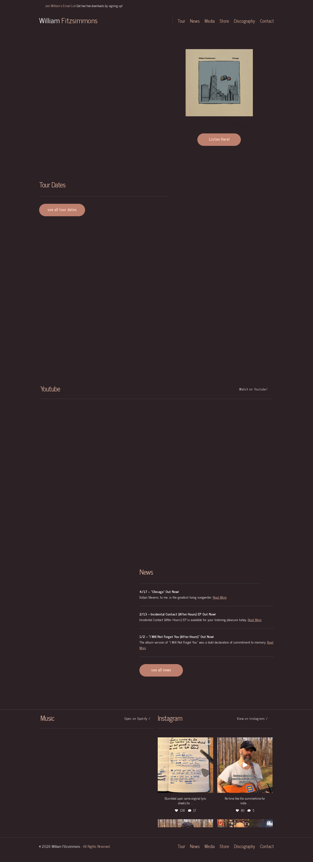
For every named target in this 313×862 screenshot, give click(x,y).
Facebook (148, 20)
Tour (181, 20)
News (195, 20)
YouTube (161, 20)
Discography (244, 20)
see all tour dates (62, 209)
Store (224, 20)
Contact (267, 20)
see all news (161, 670)
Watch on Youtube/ (253, 389)
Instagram (138, 20)
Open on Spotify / (137, 718)
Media (210, 20)
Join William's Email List (84, 5)
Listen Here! (219, 139)
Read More (220, 597)
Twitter (128, 20)
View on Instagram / (252, 718)
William (68, 20)
